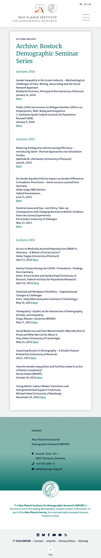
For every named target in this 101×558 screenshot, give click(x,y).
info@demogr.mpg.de (49, 469)
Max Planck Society (36, 512)
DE (89, 4)
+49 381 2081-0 (45, 463)
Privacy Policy (67, 541)
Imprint (51, 541)
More (19, 98)
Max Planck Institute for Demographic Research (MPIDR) (52, 505)
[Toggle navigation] (86, 17)
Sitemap (83, 541)
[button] (81, 4)
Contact (38, 541)
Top (50, 555)
